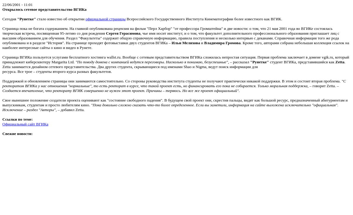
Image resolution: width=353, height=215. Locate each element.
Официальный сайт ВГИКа (25, 124)
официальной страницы (105, 19)
